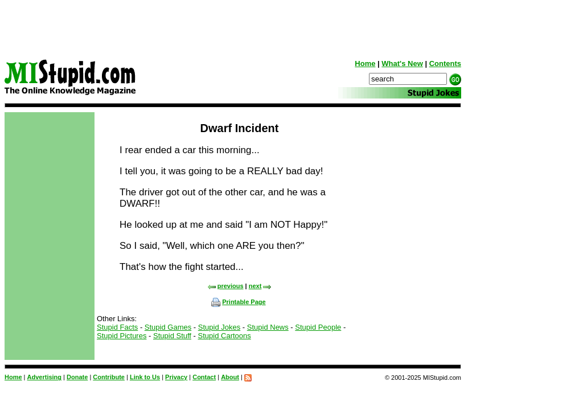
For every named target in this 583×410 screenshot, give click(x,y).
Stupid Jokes (219, 327)
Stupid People (318, 327)
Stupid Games (168, 327)
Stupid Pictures (121, 335)
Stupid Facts (117, 327)
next (260, 285)
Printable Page (238, 301)
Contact (204, 377)
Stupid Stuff (172, 335)
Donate (77, 377)
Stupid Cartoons (224, 335)
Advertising (44, 377)
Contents (445, 63)
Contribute (109, 377)
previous (225, 285)
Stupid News (268, 327)
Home (365, 63)
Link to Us (145, 377)
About (230, 377)
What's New (401, 63)
